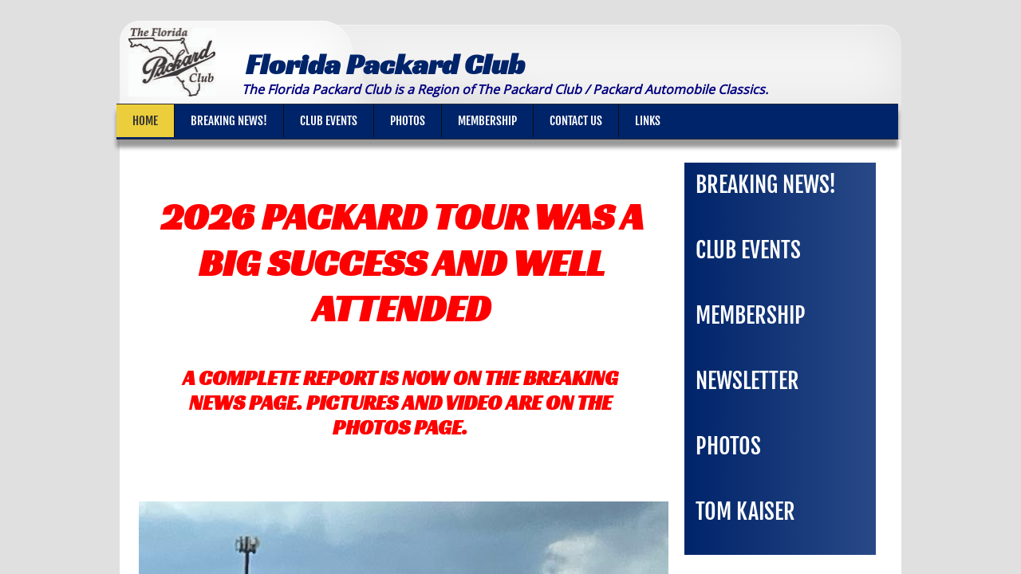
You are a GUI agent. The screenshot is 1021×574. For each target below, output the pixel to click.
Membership (487, 120)
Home (145, 120)
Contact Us (576, 120)
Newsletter (747, 381)
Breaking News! (229, 120)
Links (647, 120)
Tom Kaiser (745, 511)
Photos (407, 120)
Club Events (328, 120)
